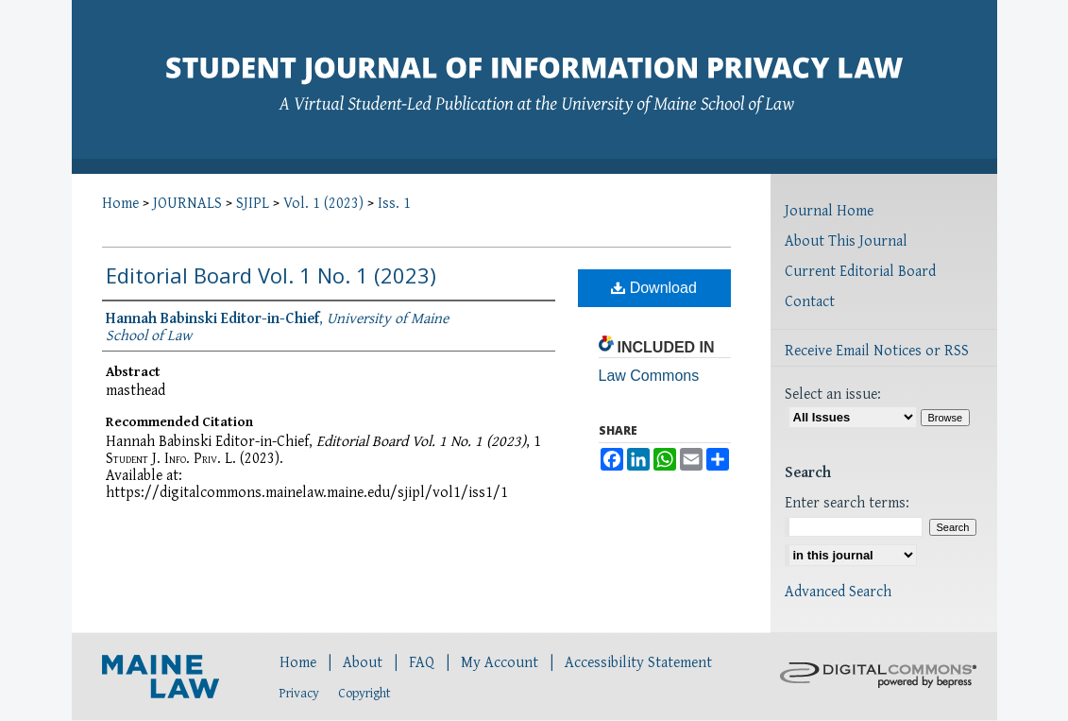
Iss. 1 (394, 202)
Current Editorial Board (860, 270)
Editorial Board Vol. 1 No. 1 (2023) (271, 275)
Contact (810, 300)
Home (120, 202)
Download (654, 288)
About (362, 661)
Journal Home (829, 209)
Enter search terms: (847, 501)
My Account (499, 661)
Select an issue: (833, 393)
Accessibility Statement (638, 661)
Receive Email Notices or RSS (877, 349)
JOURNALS (187, 202)
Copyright (364, 692)
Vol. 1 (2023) (323, 202)
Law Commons (649, 376)
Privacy (299, 692)
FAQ (421, 661)
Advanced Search (838, 590)
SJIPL (252, 202)
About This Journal (846, 240)
